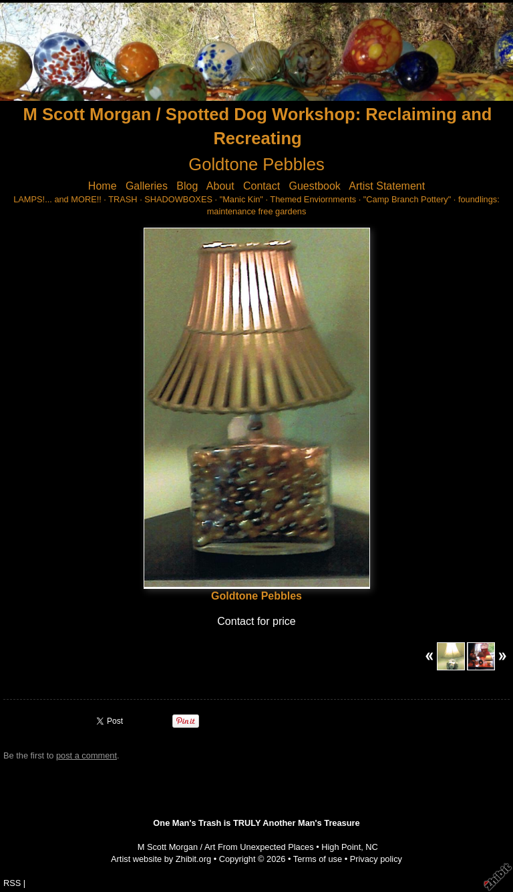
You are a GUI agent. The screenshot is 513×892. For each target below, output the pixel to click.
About (220, 186)
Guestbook (314, 186)
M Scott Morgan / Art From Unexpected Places (226, 847)
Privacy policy (376, 859)
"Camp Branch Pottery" (407, 199)
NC (371, 847)
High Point (341, 847)
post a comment (86, 755)
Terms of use (317, 859)
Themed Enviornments (313, 199)
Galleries (147, 186)
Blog (187, 186)
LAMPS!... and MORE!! (57, 199)
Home (102, 186)
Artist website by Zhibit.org (161, 859)
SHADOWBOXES (178, 199)
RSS (12, 883)
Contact (261, 186)
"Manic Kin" (241, 199)
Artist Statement (387, 186)
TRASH (122, 199)
